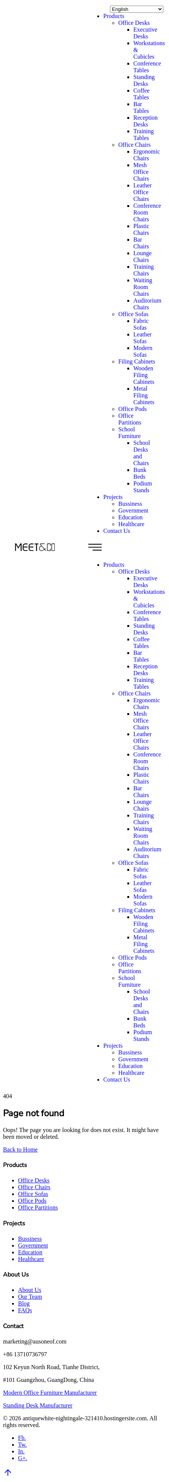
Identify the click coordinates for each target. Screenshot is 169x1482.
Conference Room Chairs (147, 212)
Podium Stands (142, 486)
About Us (29, 1290)
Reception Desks (145, 121)
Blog (24, 1303)
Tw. (22, 1444)
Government (133, 510)
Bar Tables (141, 107)
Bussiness (130, 504)
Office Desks (134, 23)
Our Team (30, 1296)
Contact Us (116, 531)
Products (113, 16)
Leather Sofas (142, 337)
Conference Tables (147, 66)
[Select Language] (136, 9)
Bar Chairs (141, 243)
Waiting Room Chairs (142, 287)
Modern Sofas (142, 351)
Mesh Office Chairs (141, 172)
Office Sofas (133, 314)
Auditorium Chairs (147, 303)
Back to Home (20, 1149)
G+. (22, 1458)
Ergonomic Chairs (146, 154)
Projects (113, 497)
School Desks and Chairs (141, 453)
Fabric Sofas (141, 324)
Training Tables (143, 134)
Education (130, 517)
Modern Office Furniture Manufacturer (50, 1392)
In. (21, 1451)
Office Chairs (134, 145)
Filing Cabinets (136, 361)
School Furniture (129, 432)
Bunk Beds (139, 473)
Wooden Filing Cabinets (143, 375)
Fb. (22, 1438)
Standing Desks (144, 80)
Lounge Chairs (142, 256)
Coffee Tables (141, 93)
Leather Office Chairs (142, 192)
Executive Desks (145, 33)
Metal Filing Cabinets (143, 395)
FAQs (25, 1310)
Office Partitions (129, 419)
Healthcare (131, 524)
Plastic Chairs (141, 229)
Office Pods (132, 409)
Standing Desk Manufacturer (37, 1405)
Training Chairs (143, 270)
